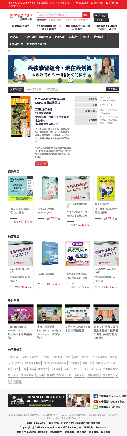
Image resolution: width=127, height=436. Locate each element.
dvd (66, 369)
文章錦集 (82, 2)
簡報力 (68, 20)
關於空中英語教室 (26, 432)
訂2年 (102, 105)
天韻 (24, 369)
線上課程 (73, 36)
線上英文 (108, 375)
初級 (102, 110)
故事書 (40, 375)
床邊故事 (56, 369)
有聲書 (45, 357)
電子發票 (94, 432)
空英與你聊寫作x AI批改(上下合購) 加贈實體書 (77, 216)
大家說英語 (42, 2)
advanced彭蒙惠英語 (55, 363)
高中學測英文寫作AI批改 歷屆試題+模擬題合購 (77, 278)
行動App (60, 36)
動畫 (67, 357)
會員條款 (81, 432)
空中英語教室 (59, 2)
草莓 (75, 357)
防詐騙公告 (56, 432)
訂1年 (109, 105)
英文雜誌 (75, 363)
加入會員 (100, 15)
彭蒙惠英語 (15, 5)
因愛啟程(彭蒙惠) (36, 44)
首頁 (10, 51)
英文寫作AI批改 (56, 20)
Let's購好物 (16, 44)
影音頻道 (97, 2)
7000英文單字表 (30, 357)
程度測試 (112, 89)
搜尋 (85, 15)
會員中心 (101, 20)
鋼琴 (32, 369)
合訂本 (86, 36)
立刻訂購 (41, 164)
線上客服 (105, 432)
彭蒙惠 (17, 381)
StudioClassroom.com (21, 2)
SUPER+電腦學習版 (109, 100)
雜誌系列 (15, 36)
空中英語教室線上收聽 (28, 363)
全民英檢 (88, 363)
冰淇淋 (85, 357)
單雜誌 (110, 123)
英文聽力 (43, 369)
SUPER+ (76, 369)
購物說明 (43, 432)
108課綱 (13, 357)
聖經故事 (79, 375)
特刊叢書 (99, 36)
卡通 (16, 369)
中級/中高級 (111, 110)
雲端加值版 (94, 375)
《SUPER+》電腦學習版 (37, 36)
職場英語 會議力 (21, 26)
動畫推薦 (57, 357)
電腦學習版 (27, 375)
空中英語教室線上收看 (59, 375)
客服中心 (112, 2)
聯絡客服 (70, 432)
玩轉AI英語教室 (46, 274)
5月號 (102, 97)
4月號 (109, 97)
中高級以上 (105, 113)
